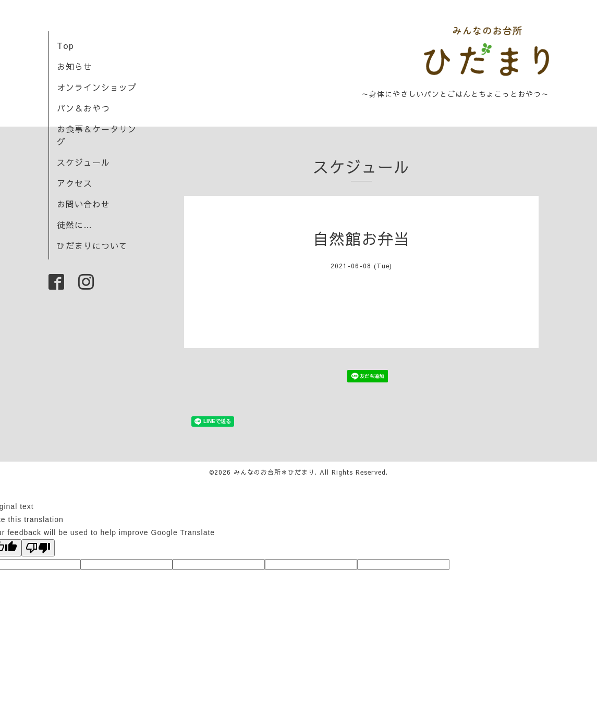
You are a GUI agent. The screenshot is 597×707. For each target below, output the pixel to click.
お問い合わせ (83, 203)
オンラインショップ (97, 87)
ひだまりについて (92, 245)
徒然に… (74, 224)
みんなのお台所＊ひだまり (274, 472)
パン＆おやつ (83, 108)
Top (65, 45)
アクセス (74, 183)
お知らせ (74, 66)
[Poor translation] (38, 547)
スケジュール (83, 162)
